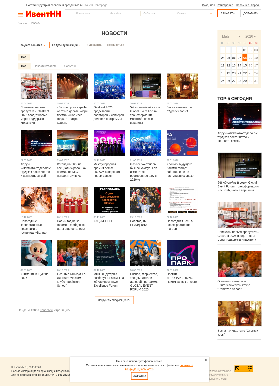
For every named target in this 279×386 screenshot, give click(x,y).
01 (245, 50)
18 (223, 73)
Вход (205, 5)
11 (223, 65)
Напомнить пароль (248, 5)
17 (256, 65)
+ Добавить (94, 44)
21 (239, 73)
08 (245, 57)
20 (234, 73)
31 (256, 81)
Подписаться (115, 44)
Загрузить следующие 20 (114, 300)
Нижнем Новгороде (94, 5)
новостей (46, 310)
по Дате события (31, 45)
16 (250, 65)
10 (256, 57)
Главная (22, 23)
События (70, 66)
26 (228, 81)
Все (23, 57)
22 (245, 73)
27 (234, 81)
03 (256, 50)
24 (256, 73)
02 (250, 50)
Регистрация (225, 5)
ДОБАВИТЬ (250, 13)
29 (245, 81)
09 (250, 57)
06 (234, 57)
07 (239, 57)
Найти (68, 13)
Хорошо (139, 375)
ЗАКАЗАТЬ (228, 13)
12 (228, 65)
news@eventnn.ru (221, 371)
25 (223, 81)
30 (250, 81)
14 (239, 65)
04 (223, 57)
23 (250, 73)
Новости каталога (45, 66)
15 (245, 65)
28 (239, 81)
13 (234, 65)
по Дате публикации (65, 45)
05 (228, 57)
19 (228, 73)
